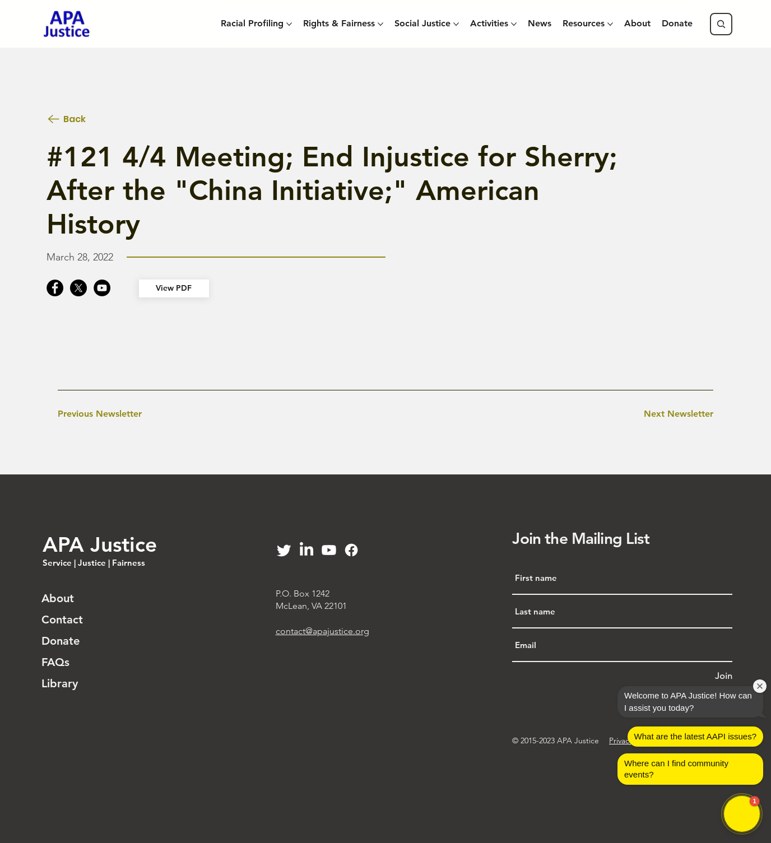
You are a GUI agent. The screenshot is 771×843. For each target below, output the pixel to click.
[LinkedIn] (306, 550)
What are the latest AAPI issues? (695, 736)
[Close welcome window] (760, 686)
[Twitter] (284, 550)
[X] (78, 288)
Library (59, 683)
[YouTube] (102, 288)
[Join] (723, 676)
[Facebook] (55, 288)
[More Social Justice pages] (456, 24)
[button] (742, 814)
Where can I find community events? (676, 768)
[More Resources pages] (610, 24)
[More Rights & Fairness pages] (380, 24)
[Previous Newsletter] (100, 414)
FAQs (55, 662)
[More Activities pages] (514, 24)
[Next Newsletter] (678, 414)
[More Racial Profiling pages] (289, 24)
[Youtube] (329, 550)
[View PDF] (173, 288)
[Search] (721, 24)
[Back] (86, 119)
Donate (60, 641)
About (57, 598)
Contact (62, 619)
